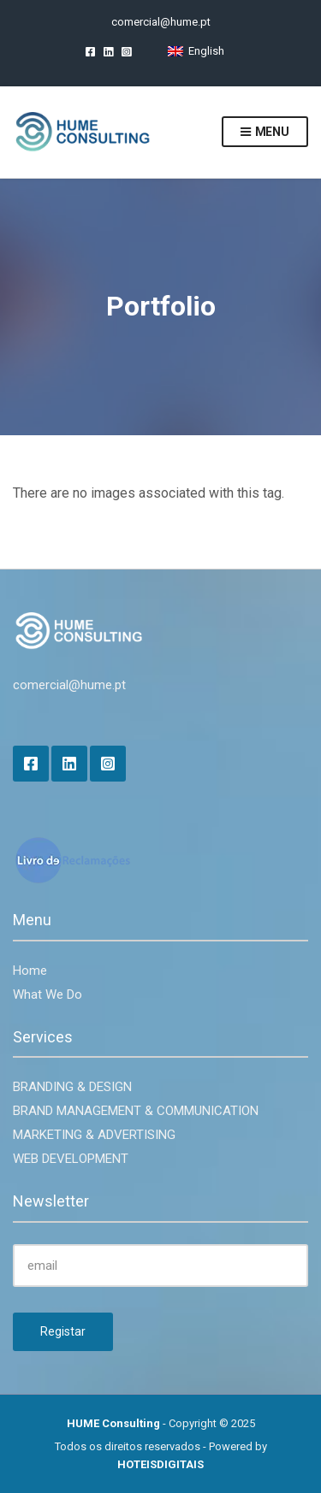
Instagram (126, 50)
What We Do (47, 994)
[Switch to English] (195, 51)
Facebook (90, 50)
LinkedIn (108, 50)
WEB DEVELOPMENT (70, 1158)
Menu (265, 132)
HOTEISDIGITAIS (160, 1464)
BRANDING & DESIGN (72, 1087)
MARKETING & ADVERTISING (94, 1134)
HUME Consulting (113, 1423)
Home (30, 970)
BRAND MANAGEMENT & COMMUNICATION (136, 1110)
